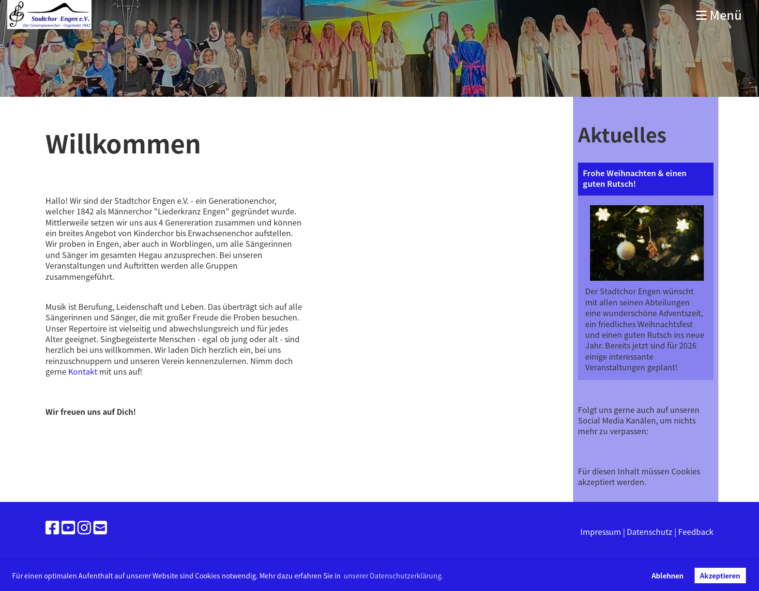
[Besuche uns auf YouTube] (68, 526)
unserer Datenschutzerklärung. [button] (393, 575)
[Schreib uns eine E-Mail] (100, 526)
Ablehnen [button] (667, 575)
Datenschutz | (652, 531)
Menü (719, 14)
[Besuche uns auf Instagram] (84, 526)
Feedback (695, 531)
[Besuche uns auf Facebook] (52, 526)
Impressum (600, 531)
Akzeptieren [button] (720, 575)
